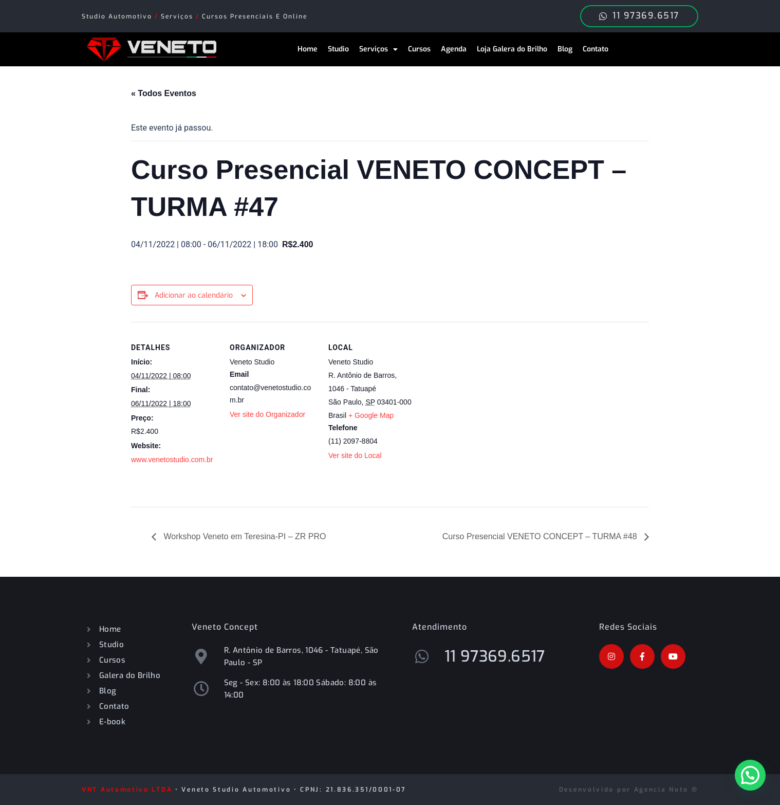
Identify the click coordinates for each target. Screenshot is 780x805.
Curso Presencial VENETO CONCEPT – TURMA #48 (540, 536)
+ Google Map (371, 415)
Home (308, 49)
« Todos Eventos (163, 93)
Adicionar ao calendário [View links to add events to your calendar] (194, 295)
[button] (750, 775)
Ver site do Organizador (267, 414)
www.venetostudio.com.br (172, 459)
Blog (565, 49)
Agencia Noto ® (666, 789)
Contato (595, 49)
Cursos (419, 49)
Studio (338, 49)
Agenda (454, 49)
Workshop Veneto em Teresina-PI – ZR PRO (243, 536)
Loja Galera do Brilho (512, 49)
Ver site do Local (355, 455)
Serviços (378, 49)
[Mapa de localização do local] (481, 392)
